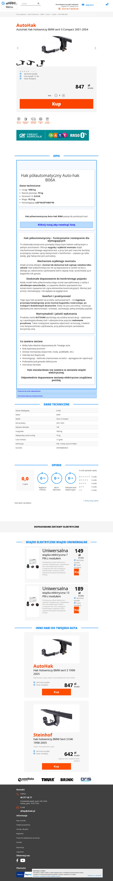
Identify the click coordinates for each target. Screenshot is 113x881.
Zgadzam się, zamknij (94, 875)
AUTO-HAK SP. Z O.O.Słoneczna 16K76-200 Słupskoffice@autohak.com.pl (56, 391)
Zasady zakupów (22, 829)
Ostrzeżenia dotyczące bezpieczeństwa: (30, 396)
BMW (42, 14)
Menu (9, 7)
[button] (17, 48)
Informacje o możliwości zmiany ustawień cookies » (47, 876)
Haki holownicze (33, 14)
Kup (56, 104)
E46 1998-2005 (63, 14)
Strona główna (21, 14)
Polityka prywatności (23, 825)
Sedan (54, 14)
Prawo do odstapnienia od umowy (28, 838)
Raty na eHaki (21, 821)
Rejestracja (20, 847)
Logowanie (20, 852)
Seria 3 (48, 14)
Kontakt (19, 842)
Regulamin (20, 834)
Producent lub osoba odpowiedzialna (29, 391)
